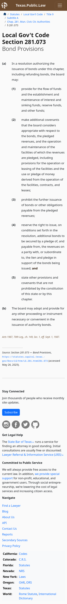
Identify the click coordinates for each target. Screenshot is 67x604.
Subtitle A (12, 18)
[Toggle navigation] (60, 5)
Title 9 (50, 14)
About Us (8, 517)
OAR (22, 582)
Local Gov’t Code (33, 14)
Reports (7, 534)
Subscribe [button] (11, 412)
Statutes (15, 14)
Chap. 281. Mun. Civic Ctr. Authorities (28, 21)
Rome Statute (28, 594)
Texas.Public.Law (31, 5)
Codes (23, 554)
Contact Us (9, 529)
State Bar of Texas (20, 442)
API (4, 523)
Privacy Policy (11, 546)
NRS (21, 571)
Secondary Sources (15, 540)
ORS (29, 582)
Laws (22, 577)
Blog (5, 511)
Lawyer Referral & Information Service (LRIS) (31, 455)
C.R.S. (22, 559)
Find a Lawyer (11, 506)
